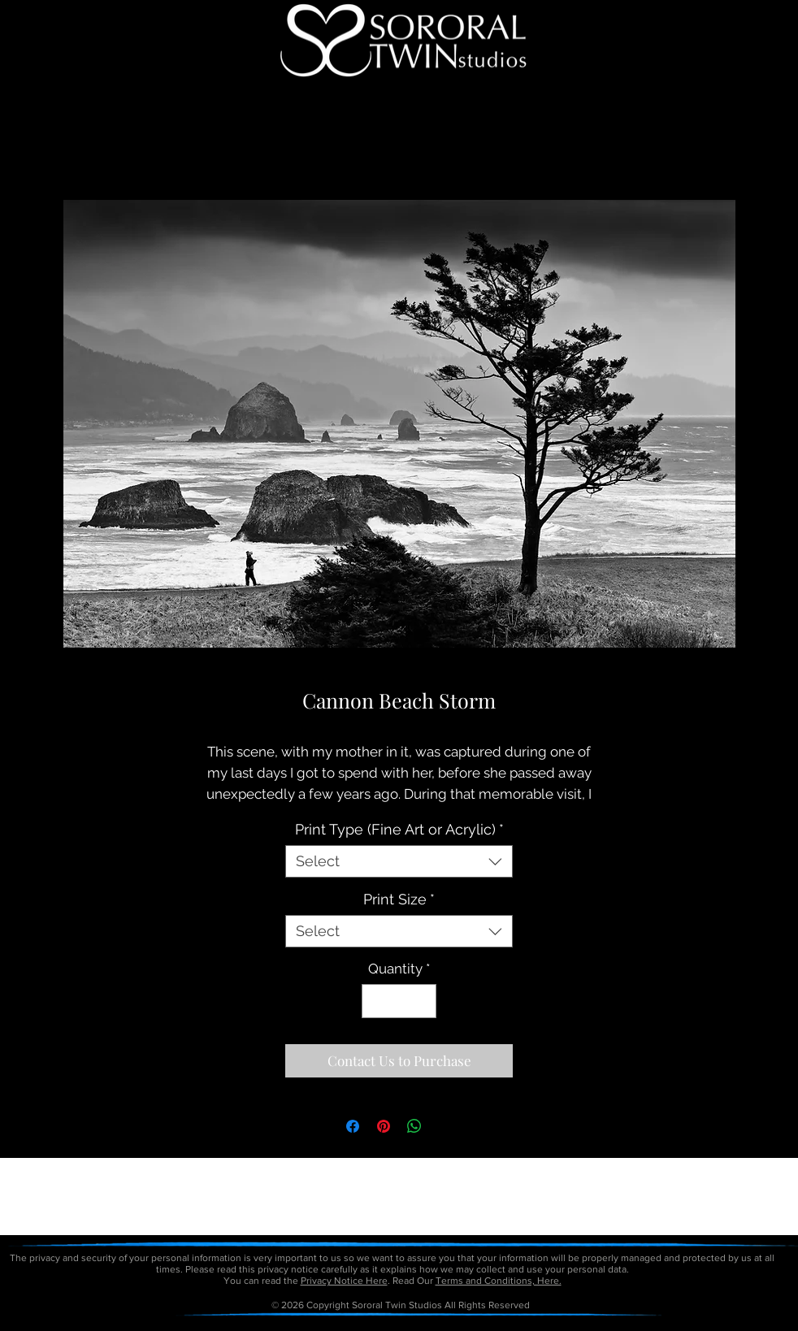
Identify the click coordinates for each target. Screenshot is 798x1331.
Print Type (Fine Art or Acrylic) (399, 829)
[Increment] (422, 1001)
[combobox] (399, 861)
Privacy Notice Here (344, 1280)
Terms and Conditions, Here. (499, 1280)
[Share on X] (445, 1126)
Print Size (399, 899)
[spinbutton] (399, 1001)
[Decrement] (376, 1001)
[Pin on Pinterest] (383, 1126)
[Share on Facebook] (352, 1126)
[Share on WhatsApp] (414, 1126)
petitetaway (454, 1325)
